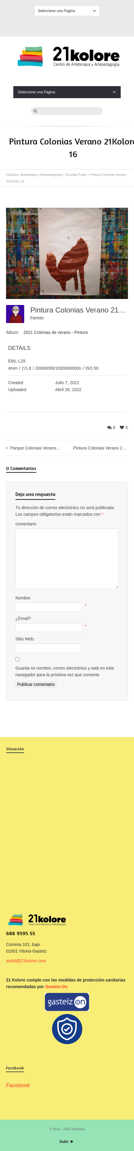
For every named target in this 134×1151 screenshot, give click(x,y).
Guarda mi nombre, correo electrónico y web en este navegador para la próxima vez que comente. (64, 671)
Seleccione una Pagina (67, 11)
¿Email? (23, 618)
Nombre (23, 598)
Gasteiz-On (56, 986)
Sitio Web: (25, 638)
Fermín (37, 318)
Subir (66, 1142)
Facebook (67, 25)
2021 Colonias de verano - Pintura (55, 332)
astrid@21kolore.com (26, 960)
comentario (25, 523)
